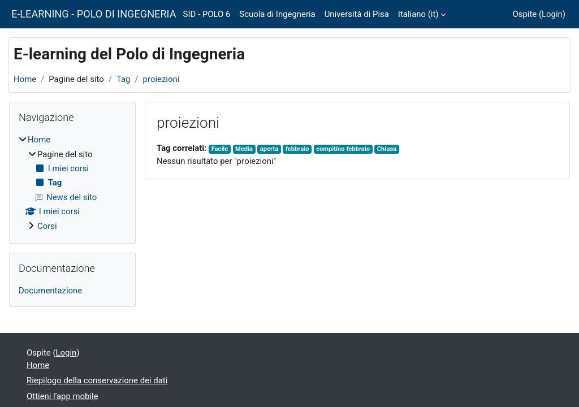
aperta (269, 149)
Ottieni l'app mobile (62, 396)
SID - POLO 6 (207, 14)
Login (552, 14)
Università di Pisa (357, 14)
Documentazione (50, 290)
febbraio (297, 149)
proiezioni (161, 79)
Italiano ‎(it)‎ (418, 14)
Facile (219, 149)
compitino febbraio (343, 149)
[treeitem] (72, 182)
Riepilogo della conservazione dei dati (97, 380)
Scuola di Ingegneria (277, 14)
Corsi (47, 226)
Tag (123, 79)
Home (25, 79)
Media (244, 149)
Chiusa (387, 149)
